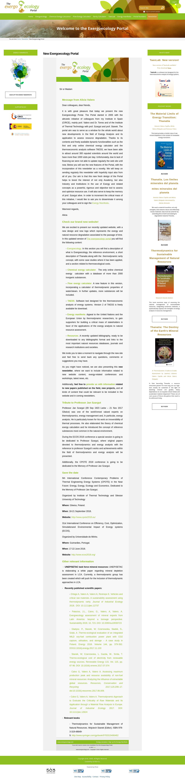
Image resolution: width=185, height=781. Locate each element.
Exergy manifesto (124, 16)
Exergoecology (41, 16)
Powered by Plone (92, 767)
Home (30, 16)
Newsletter (152, 16)
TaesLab (112, 16)
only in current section (153, 11)
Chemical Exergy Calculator (60, 16)
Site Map (77, 776)
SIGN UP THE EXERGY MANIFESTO (20, 95)
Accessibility (86, 776)
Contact (95, 776)
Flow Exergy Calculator (82, 16)
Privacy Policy (105, 776)
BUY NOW (164, 174)
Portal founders (139, 16)
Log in (174, 2)
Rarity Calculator (99, 16)
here (169, 68)
